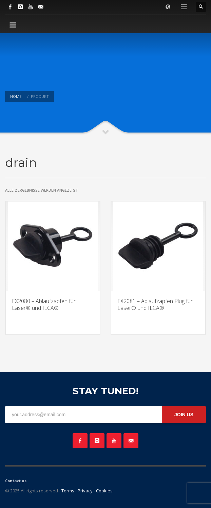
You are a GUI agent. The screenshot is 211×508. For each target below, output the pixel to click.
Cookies (104, 491)
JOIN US (183, 414)
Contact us (15, 480)
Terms (67, 491)
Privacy (85, 491)
